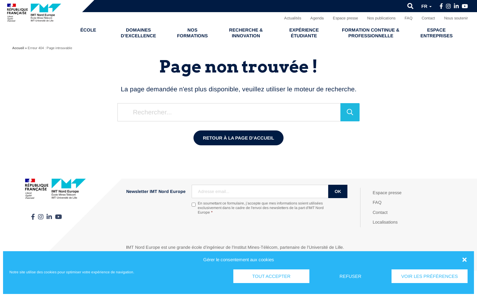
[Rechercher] (350, 112)
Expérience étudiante (304, 32)
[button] (464, 260)
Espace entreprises (436, 32)
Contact (428, 18)
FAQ (409, 18)
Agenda (317, 18)
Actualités (292, 18)
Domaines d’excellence (138, 32)
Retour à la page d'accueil (238, 137)
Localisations (385, 222)
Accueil (18, 48)
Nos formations (192, 32)
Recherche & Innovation (246, 32)
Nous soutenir (456, 18)
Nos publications (381, 18)
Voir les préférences (429, 276)
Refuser (350, 276)
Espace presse (345, 18)
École (88, 29)
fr (426, 6)
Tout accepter (271, 276)
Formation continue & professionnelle (370, 32)
